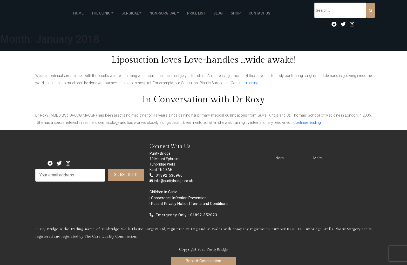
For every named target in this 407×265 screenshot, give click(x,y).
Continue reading (244, 83)
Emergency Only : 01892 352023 (183, 215)
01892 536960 (166, 175)
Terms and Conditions (209, 203)
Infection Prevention (189, 198)
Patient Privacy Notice (169, 203)
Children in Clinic (163, 192)
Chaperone (160, 198)
